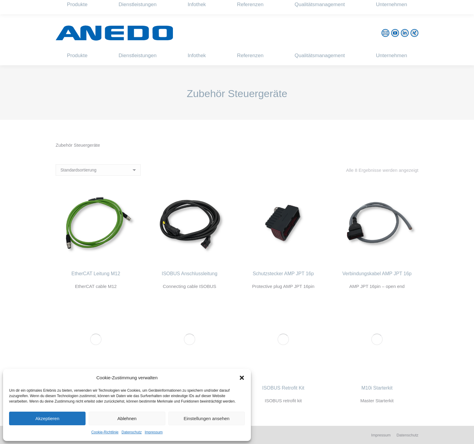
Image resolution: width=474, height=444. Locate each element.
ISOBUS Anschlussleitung (189, 273)
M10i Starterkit (376, 387)
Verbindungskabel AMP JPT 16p (377, 273)
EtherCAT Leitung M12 (95, 273)
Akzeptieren (47, 418)
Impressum (154, 432)
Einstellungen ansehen (206, 418)
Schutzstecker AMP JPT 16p (283, 273)
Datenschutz (132, 432)
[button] (242, 378)
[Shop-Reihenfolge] (98, 170)
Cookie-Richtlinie (104, 432)
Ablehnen (126, 418)
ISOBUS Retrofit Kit (283, 387)
